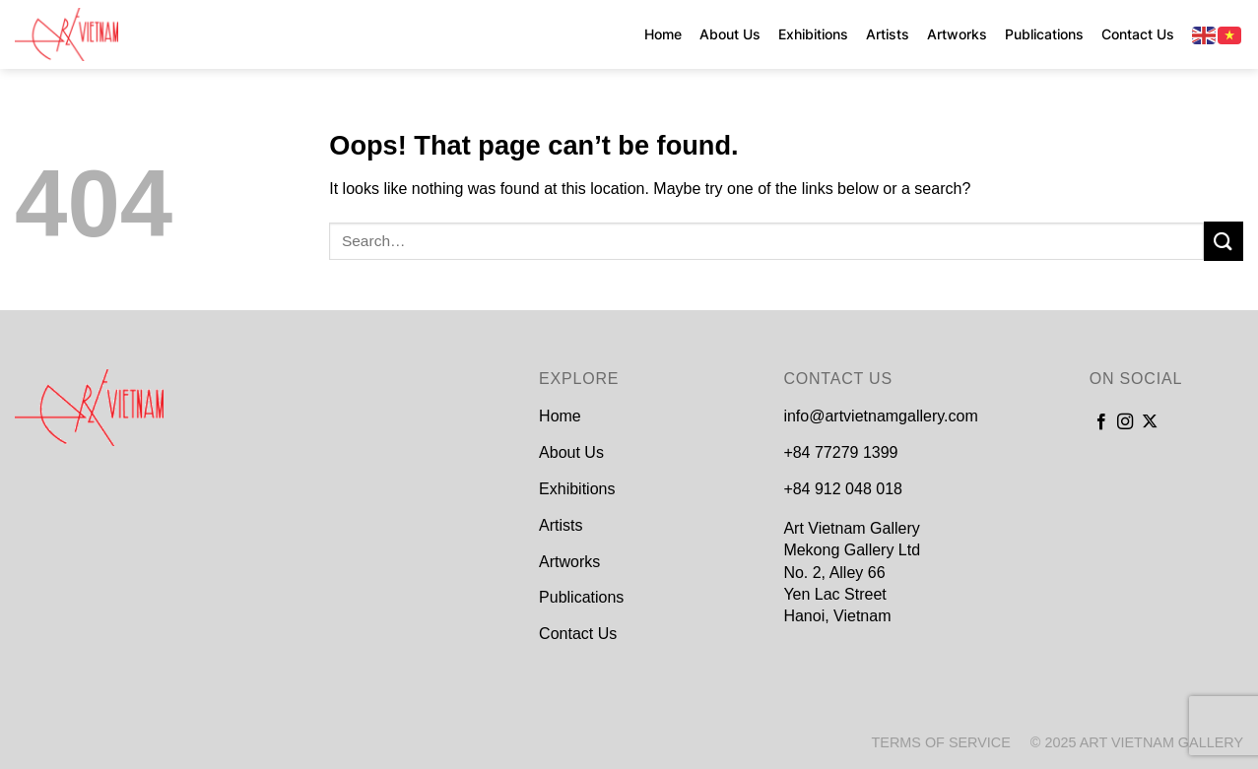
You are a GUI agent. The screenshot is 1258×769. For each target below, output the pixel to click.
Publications (1044, 34)
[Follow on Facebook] (1101, 422)
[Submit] (1223, 241)
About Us (730, 34)
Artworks (957, 34)
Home (663, 34)
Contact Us (1137, 34)
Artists (887, 34)
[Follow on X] (1150, 422)
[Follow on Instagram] (1125, 422)
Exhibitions (813, 34)
